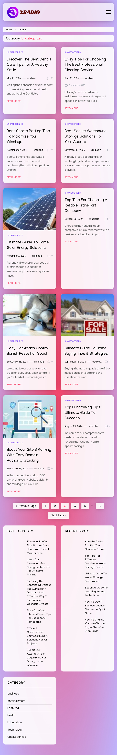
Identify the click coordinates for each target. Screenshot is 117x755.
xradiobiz (32, 78)
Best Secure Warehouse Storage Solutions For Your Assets (86, 136)
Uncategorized (15, 52)
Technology (14, 729)
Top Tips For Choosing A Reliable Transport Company (86, 205)
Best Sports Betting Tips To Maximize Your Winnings (28, 136)
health (11, 715)
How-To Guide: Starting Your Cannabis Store (94, 545)
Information (14, 722)
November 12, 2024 (75, 149)
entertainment (16, 701)
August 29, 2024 (74, 426)
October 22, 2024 (74, 218)
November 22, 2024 (17, 149)
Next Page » (58, 515)
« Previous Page (26, 506)
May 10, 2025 (14, 78)
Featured (13, 708)
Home (9, 29)
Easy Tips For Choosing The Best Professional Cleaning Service (85, 65)
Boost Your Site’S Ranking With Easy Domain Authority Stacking (29, 455)
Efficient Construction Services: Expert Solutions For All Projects (37, 636)
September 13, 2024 (17, 361)
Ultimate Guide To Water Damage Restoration (96, 577)
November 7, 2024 (16, 255)
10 (100, 506)
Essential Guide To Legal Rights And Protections (96, 591)
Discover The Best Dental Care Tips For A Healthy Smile (29, 65)
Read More (14, 101)
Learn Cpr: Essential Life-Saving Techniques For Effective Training (38, 567)
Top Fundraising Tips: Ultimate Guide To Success (83, 413)
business (13, 693)
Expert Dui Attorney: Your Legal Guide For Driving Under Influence (36, 658)
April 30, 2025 (72, 78)
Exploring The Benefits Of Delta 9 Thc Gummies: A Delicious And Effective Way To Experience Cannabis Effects (39, 593)
